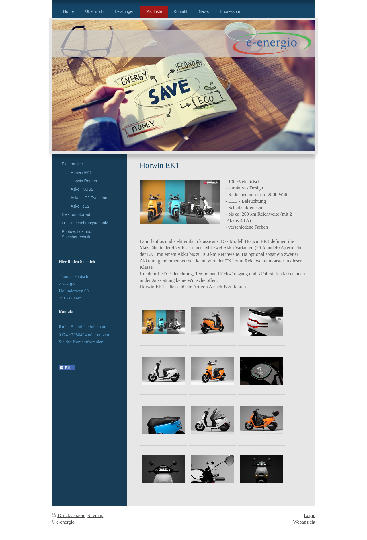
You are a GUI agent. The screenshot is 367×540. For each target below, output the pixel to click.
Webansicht (304, 522)
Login (309, 515)
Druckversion (68, 515)
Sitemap (95, 515)
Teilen (66, 368)
